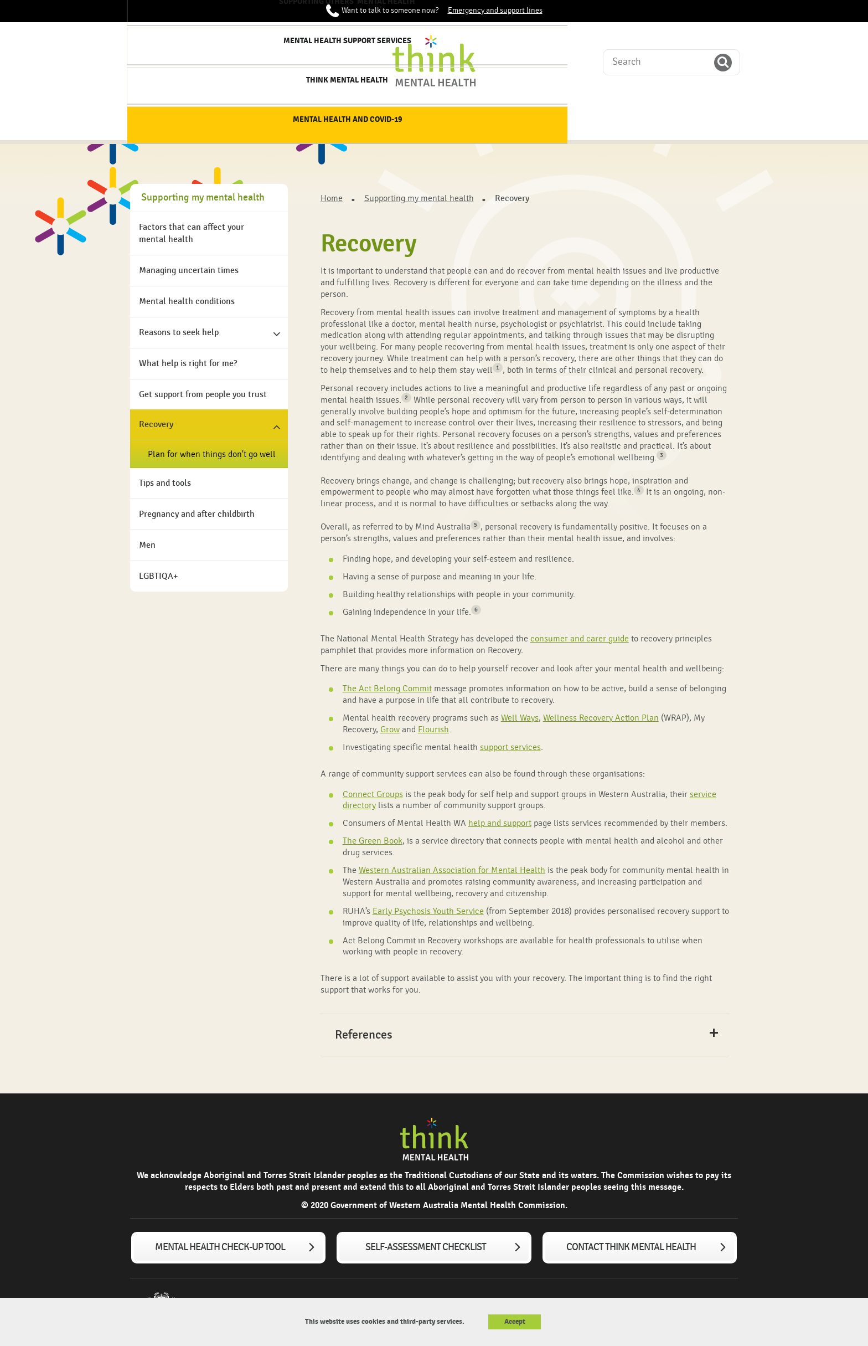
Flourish (433, 729)
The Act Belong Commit (387, 688)
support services (510, 747)
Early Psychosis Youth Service (428, 911)
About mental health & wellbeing (234, 121)
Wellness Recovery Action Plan (601, 718)
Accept (514, 1321)
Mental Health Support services (511, 121)
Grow (390, 729)
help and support (499, 823)
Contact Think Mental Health (631, 1247)
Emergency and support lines (495, 10)
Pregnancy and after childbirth (197, 514)
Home (158, 116)
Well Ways (520, 718)
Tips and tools (165, 483)
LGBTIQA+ (158, 576)
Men (147, 545)
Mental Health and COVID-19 (695, 121)
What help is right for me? (188, 363)
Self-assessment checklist (425, 1247)
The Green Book (372, 841)
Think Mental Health (603, 116)
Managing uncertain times (189, 270)
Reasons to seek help (179, 332)
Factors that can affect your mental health (191, 233)
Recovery (156, 424)
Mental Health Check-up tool (220, 1247)
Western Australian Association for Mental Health (452, 870)
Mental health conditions (187, 301)
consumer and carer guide (579, 639)
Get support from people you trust (203, 394)
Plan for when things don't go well (212, 454)
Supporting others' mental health (419, 121)
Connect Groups (373, 794)
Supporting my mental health (327, 121)
